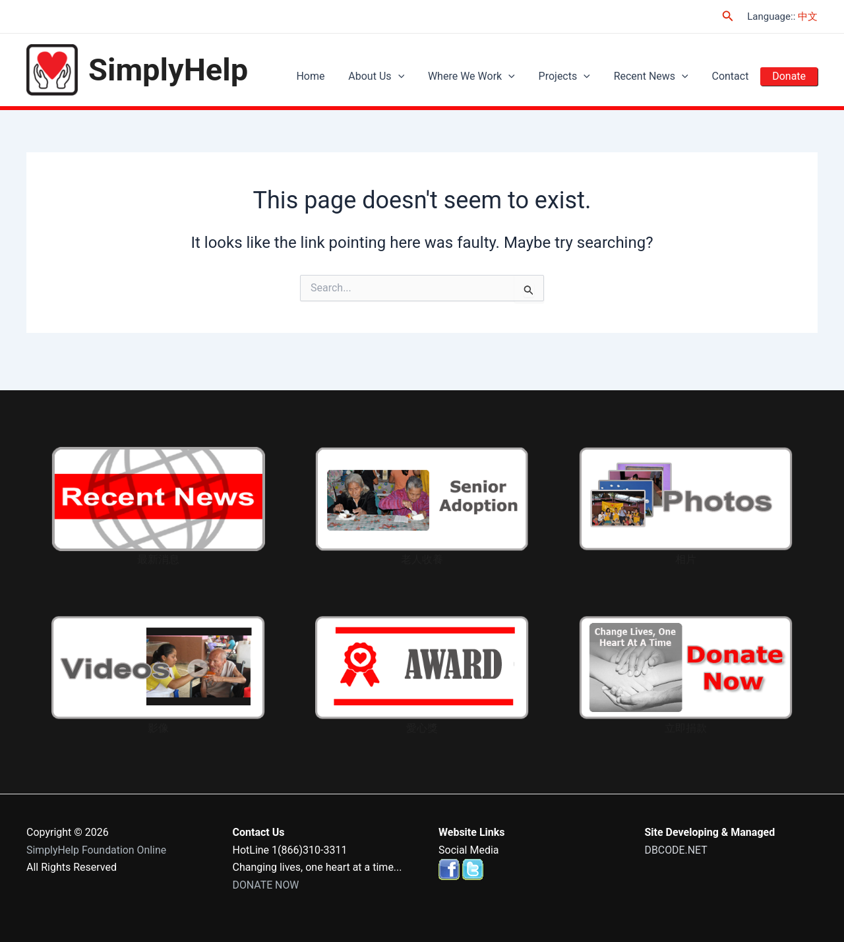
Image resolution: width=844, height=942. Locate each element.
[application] (418, 76)
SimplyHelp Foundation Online (96, 850)
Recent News (660, 76)
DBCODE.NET (676, 850)
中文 (808, 16)
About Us (397, 76)
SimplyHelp (168, 69)
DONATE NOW (266, 885)
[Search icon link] (728, 16)
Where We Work (488, 76)
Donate (791, 76)
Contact (735, 76)
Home (335, 76)
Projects (577, 76)
